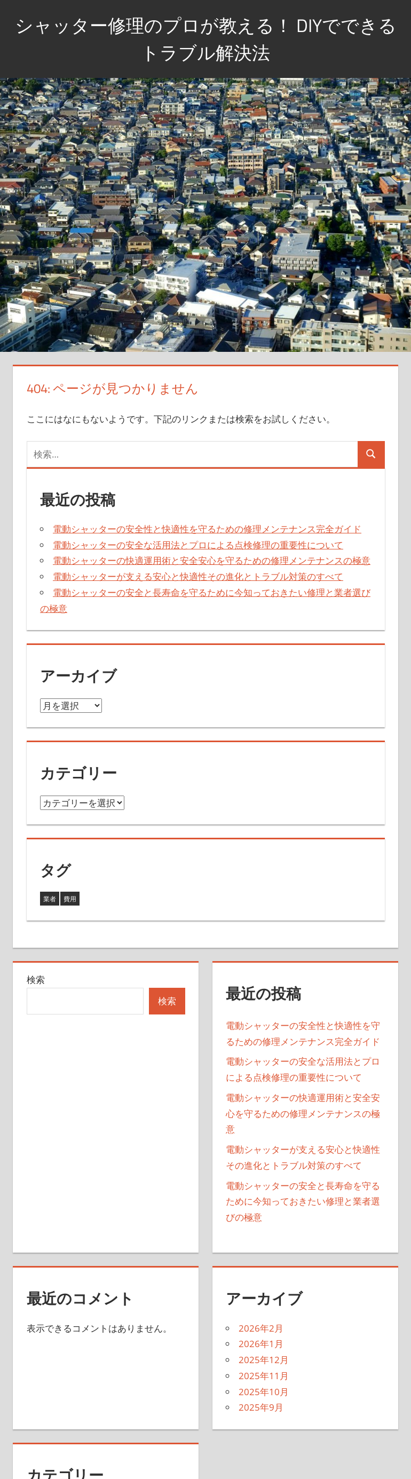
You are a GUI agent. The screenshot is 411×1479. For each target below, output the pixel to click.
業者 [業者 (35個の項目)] (49, 898)
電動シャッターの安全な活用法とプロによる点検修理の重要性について (198, 545)
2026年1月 (261, 1344)
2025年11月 (264, 1376)
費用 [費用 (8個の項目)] (70, 898)
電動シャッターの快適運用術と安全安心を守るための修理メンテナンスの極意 (211, 560)
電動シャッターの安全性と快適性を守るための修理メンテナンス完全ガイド (207, 529)
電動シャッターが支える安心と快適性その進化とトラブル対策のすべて (198, 576)
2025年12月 (264, 1360)
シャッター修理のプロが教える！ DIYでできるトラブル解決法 (205, 38)
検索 (36, 979)
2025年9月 (261, 1407)
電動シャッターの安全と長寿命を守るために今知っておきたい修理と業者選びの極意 (303, 1201)
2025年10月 (264, 1392)
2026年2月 (261, 1328)
